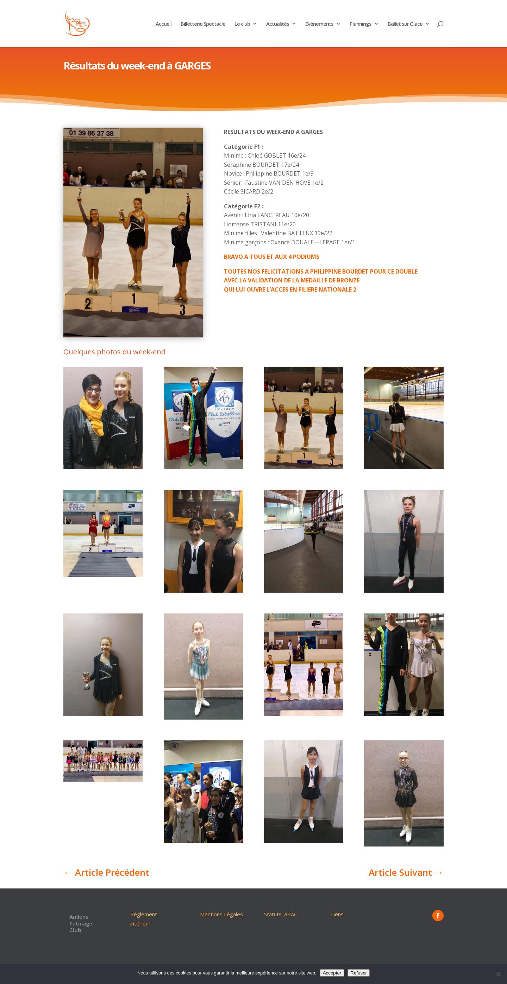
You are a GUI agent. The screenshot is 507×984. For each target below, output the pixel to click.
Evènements (319, 24)
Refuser (358, 973)
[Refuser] (498, 974)
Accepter (332, 973)
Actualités (277, 24)
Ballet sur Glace (405, 24)
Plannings (360, 24)
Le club (242, 24)
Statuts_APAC (280, 914)
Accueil (163, 24)
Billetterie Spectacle (203, 24)
